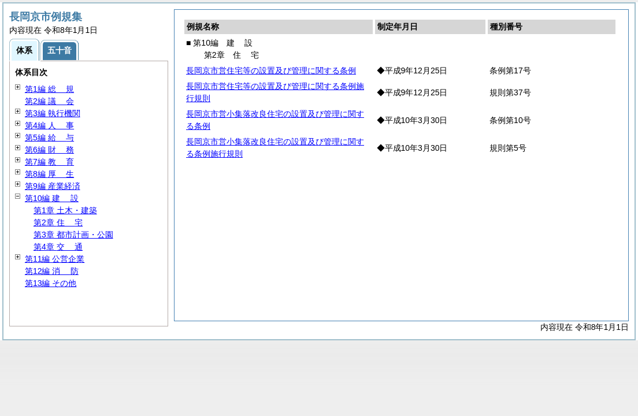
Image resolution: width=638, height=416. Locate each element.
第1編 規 (49, 89)
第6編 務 (49, 149)
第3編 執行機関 (52, 113)
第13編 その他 (50, 283)
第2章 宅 (58, 222)
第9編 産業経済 (52, 186)
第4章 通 (58, 246)
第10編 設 (52, 198)
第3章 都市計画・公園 (73, 234)
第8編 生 (49, 174)
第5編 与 (49, 137)
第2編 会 (49, 101)
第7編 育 (49, 161)
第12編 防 (52, 271)
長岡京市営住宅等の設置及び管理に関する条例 (271, 70)
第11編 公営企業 (54, 258)
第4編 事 (49, 125)
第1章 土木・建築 (65, 210)
